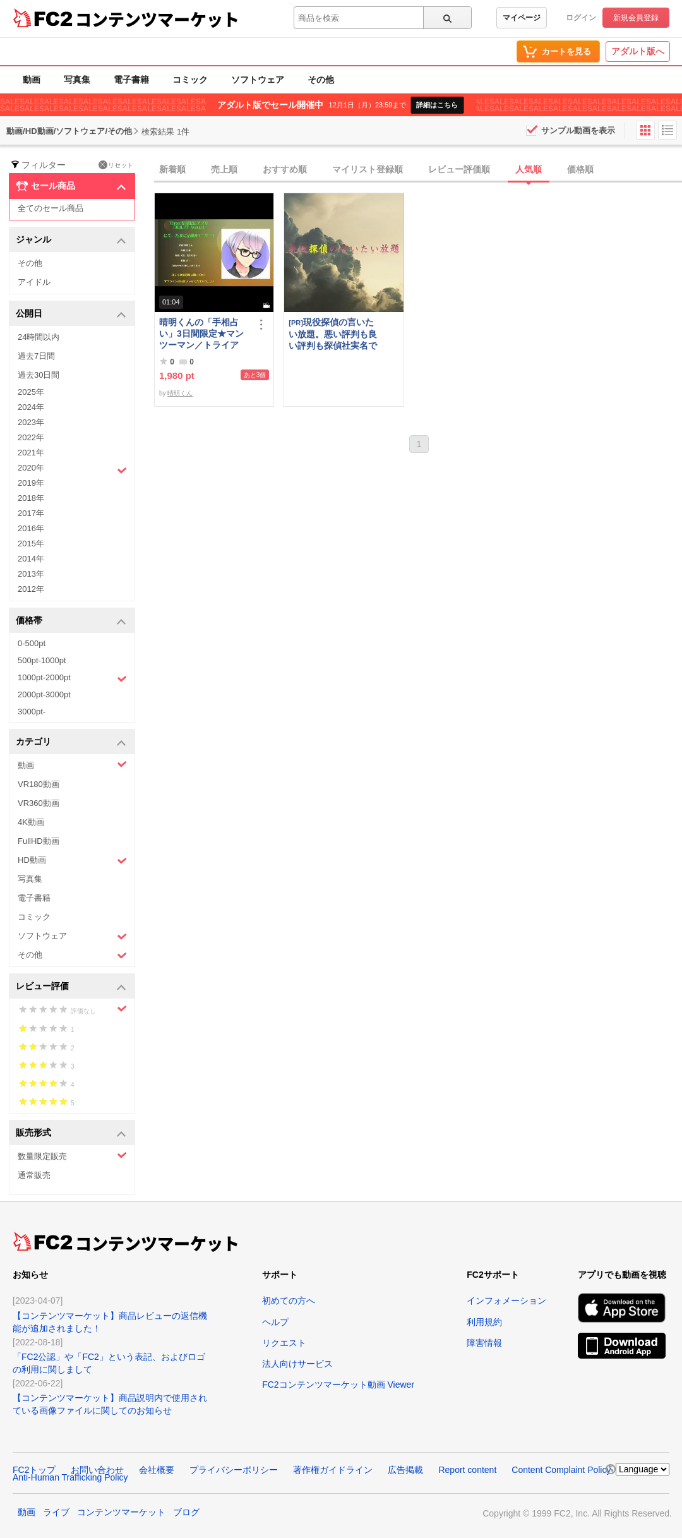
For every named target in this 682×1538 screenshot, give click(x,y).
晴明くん (180, 393)
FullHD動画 (38, 841)
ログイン (581, 17)
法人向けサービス (297, 1364)
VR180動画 (38, 784)
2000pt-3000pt (44, 694)
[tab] (418, 170)
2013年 (31, 574)
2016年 (31, 528)
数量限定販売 (72, 1155)
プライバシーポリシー (233, 1470)
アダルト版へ (637, 51)
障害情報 (484, 1343)
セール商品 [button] (71, 186)
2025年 (31, 392)
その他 (321, 80)
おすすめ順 (285, 169)
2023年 (31, 422)
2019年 (31, 483)
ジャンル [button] (71, 240)
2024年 (31, 407)
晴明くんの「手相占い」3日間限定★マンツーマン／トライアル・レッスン (201, 334)
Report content (467, 1470)
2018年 (31, 498)
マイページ (522, 17)
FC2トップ (34, 1470)
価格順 (580, 169)
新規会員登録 (636, 17)
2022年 (31, 437)
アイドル (34, 282)
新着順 (172, 169)
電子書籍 (131, 80)
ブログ (186, 1512)
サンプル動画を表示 (578, 130)
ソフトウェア (257, 80)
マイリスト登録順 (367, 169)
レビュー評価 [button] (71, 987)
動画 (31, 80)
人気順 (528, 169)
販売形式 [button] (71, 1133)
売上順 (224, 169)
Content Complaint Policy (561, 1470)
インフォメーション (506, 1300)
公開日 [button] (71, 314)
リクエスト (284, 1343)
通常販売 (34, 1175)
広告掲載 (405, 1470)
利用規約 (484, 1322)
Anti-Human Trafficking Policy (70, 1477)
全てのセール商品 (50, 208)
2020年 (72, 469)
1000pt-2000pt (72, 678)
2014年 (31, 558)
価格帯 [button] (71, 621)
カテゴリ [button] (71, 742)
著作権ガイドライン (333, 1470)
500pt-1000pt (42, 660)
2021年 (31, 452)
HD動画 (72, 860)
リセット (116, 164)
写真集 (77, 80)
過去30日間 (38, 375)
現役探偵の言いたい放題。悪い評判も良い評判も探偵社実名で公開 (333, 334)
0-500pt (31, 643)
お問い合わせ (97, 1470)
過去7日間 (36, 356)
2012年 (31, 589)
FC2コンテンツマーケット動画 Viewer (338, 1384)
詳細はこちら (437, 105)
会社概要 (156, 1470)
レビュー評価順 (459, 169)
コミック (190, 80)
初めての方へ (288, 1300)
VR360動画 (38, 803)
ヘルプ (275, 1322)
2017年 (31, 513)
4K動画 (31, 822)
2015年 (31, 543)
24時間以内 (38, 337)
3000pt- (31, 711)
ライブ (56, 1512)
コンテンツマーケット (157, 19)
